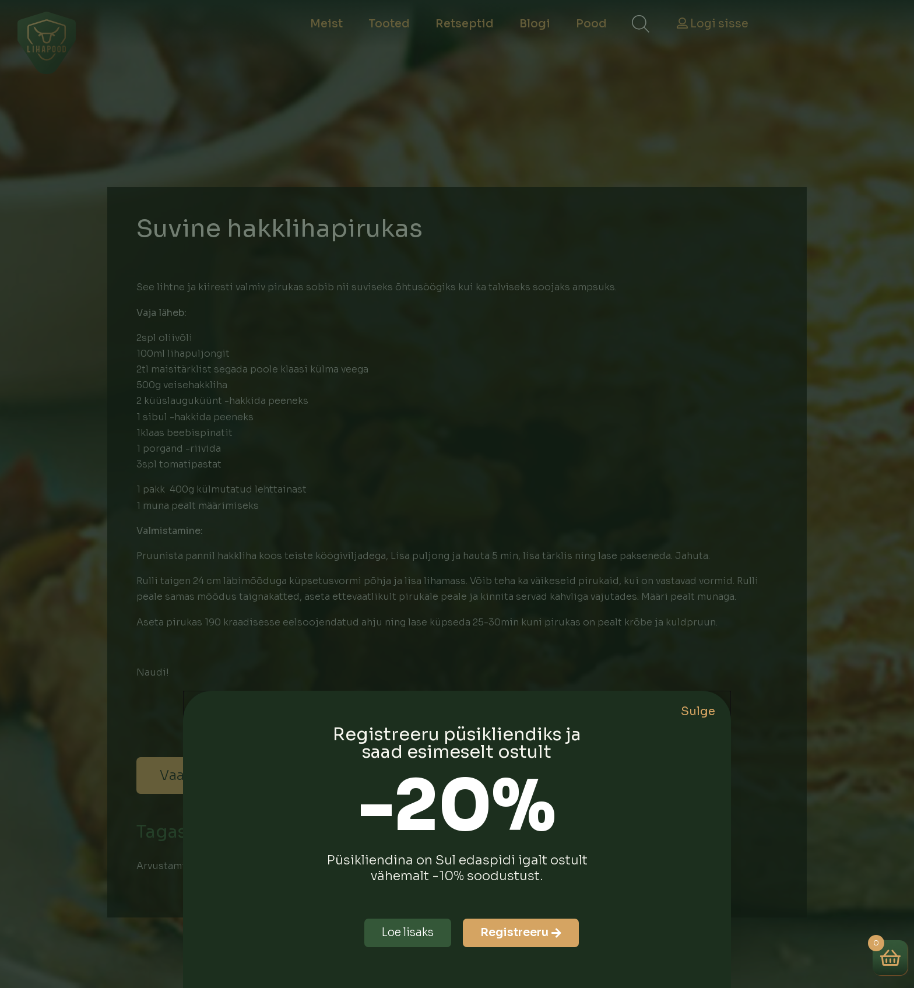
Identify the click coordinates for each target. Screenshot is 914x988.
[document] (457, 494)
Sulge (698, 711)
